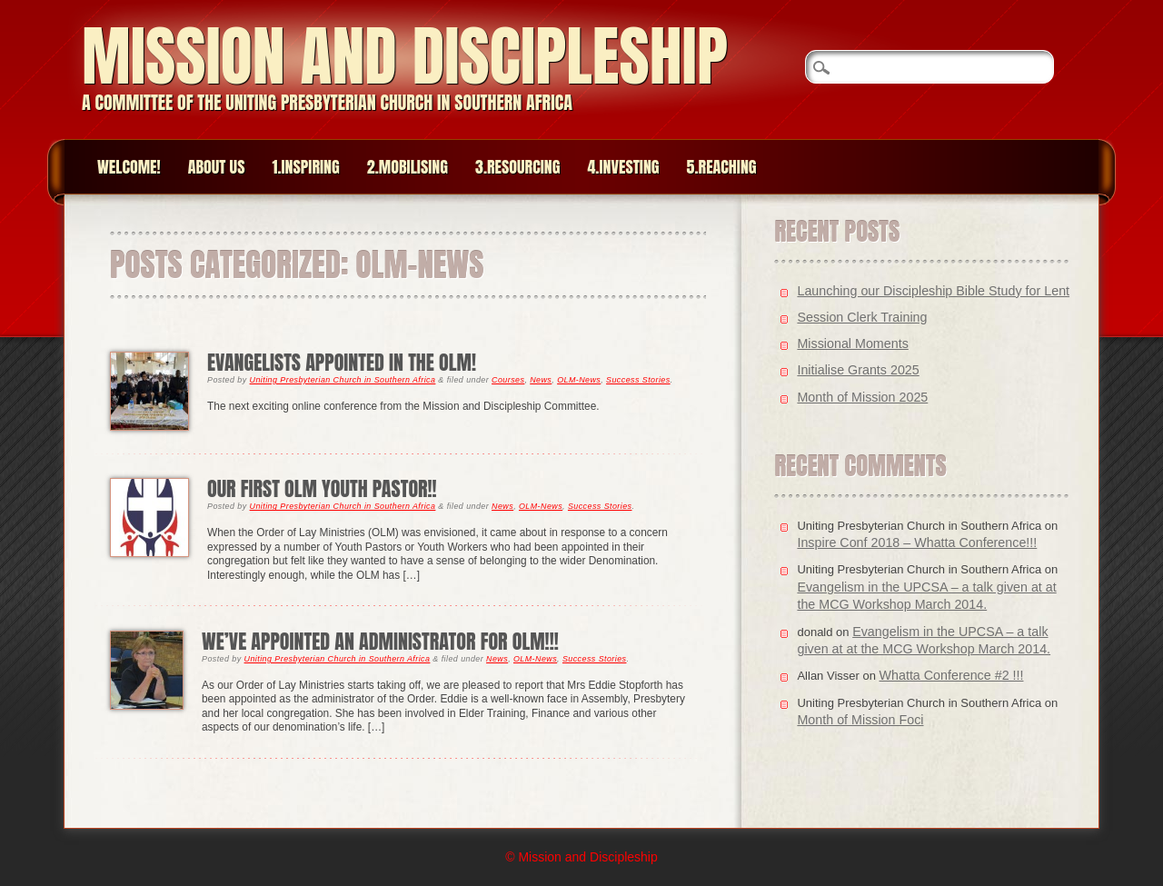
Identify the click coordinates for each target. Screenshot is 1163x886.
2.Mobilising (407, 166)
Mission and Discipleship (405, 55)
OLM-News (579, 379)
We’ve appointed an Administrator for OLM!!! (380, 641)
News (541, 379)
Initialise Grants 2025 (858, 370)
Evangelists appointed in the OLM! (341, 362)
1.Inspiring (305, 166)
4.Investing (623, 166)
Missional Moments (852, 343)
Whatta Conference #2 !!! (952, 675)
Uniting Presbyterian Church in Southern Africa (343, 379)
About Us (216, 166)
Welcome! (129, 166)
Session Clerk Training (862, 317)
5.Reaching (722, 166)
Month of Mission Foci (860, 719)
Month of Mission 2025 (862, 397)
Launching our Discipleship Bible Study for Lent (933, 291)
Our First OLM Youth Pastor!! (322, 488)
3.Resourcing (517, 166)
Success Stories (638, 379)
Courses (508, 379)
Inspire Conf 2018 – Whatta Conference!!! (917, 542)
